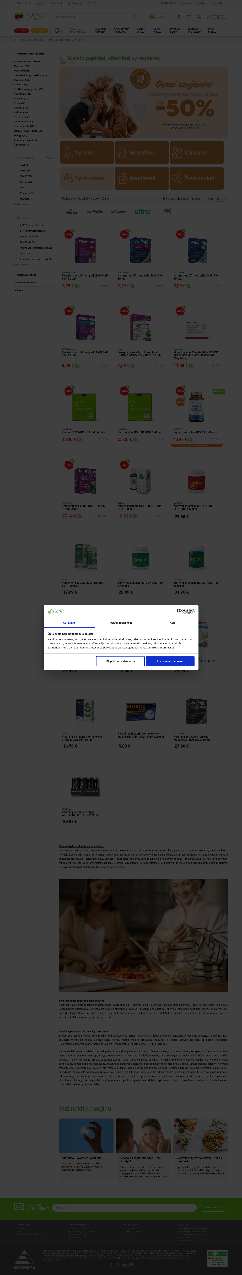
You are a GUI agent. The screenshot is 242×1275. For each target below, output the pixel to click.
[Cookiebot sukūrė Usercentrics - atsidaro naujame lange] (179, 611)
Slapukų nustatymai (120, 661)
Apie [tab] (172, 622)
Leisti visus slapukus (170, 661)
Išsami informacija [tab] (121, 622)
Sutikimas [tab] (69, 622)
